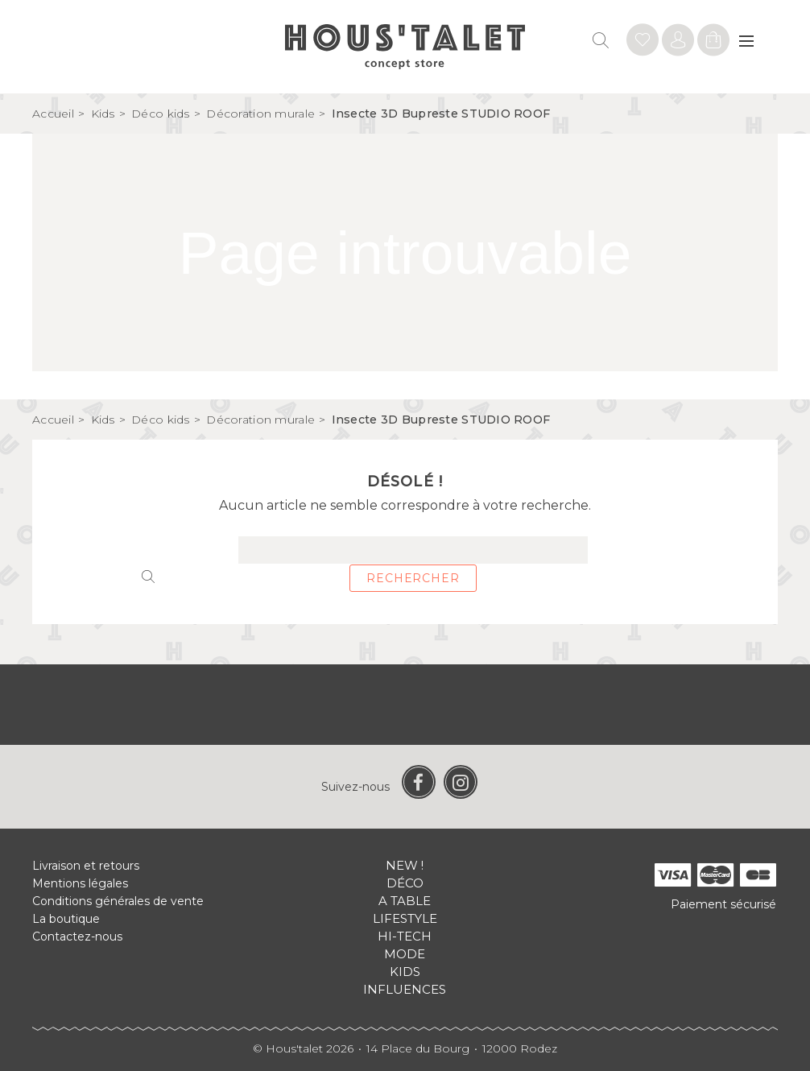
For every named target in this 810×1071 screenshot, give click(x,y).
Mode (404, 953)
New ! (405, 865)
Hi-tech (405, 936)
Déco (405, 883)
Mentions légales (80, 883)
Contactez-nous (77, 936)
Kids (405, 971)
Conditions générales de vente (118, 901)
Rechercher (412, 578)
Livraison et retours (85, 865)
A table (404, 900)
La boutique (66, 919)
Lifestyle (405, 918)
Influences (404, 989)
